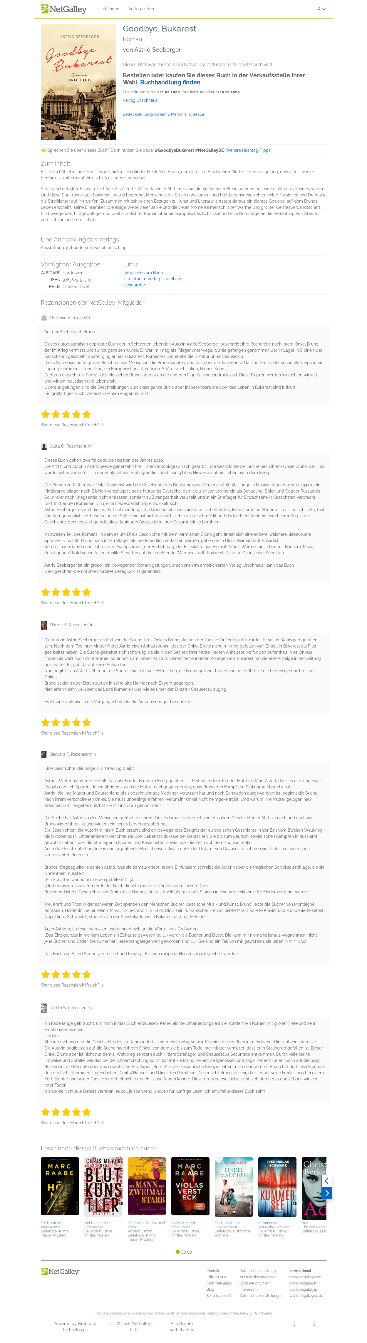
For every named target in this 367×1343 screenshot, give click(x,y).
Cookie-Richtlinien (254, 1283)
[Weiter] (326, 1193)
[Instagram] (295, 1324)
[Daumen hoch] (103, 425)
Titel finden (108, 8)
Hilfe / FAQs (217, 1277)
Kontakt (213, 1271)
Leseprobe (134, 285)
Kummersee (268, 1223)
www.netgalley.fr (302, 1283)
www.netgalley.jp (303, 1289)
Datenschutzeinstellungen (260, 1296)
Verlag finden (141, 8)
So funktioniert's (219, 1296)
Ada (305, 1223)
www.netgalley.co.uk (306, 1296)
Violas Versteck (183, 1223)
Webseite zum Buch (143, 272)
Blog (210, 1289)
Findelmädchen (227, 1223)
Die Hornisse (51, 1223)
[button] (60, 1188)
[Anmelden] (321, 9)
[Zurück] (326, 1181)
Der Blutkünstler (97, 1223)
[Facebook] (315, 1324)
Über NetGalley (219, 1283)
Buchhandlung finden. (171, 82)
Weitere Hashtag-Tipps (248, 150)
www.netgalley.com (305, 1277)
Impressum (248, 1289)
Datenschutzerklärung (257, 1271)
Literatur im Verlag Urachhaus (153, 278)
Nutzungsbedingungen (257, 1277)
